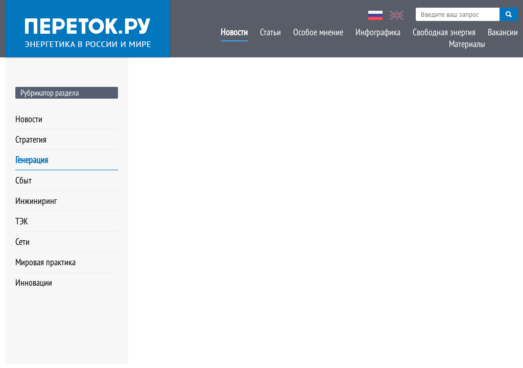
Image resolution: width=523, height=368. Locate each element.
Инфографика (377, 32)
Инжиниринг (36, 200)
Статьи (270, 32)
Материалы (467, 44)
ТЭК (21, 221)
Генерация (31, 160)
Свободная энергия (444, 32)
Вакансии (503, 32)
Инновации (33, 282)
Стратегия (30, 139)
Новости (234, 32)
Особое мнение (318, 32)
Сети (22, 241)
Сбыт (23, 180)
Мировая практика (45, 262)
